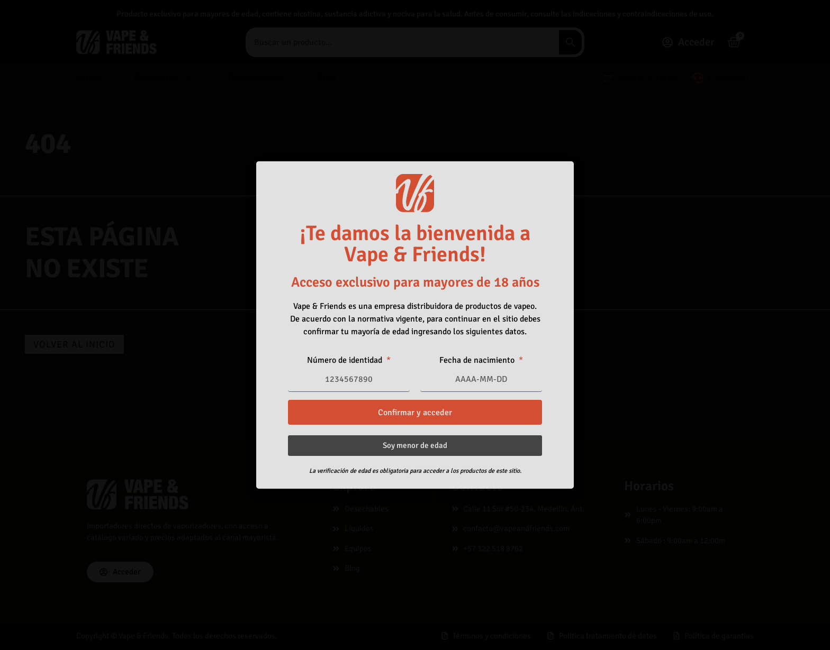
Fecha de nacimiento (478, 360)
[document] (415, 325)
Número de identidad (345, 360)
